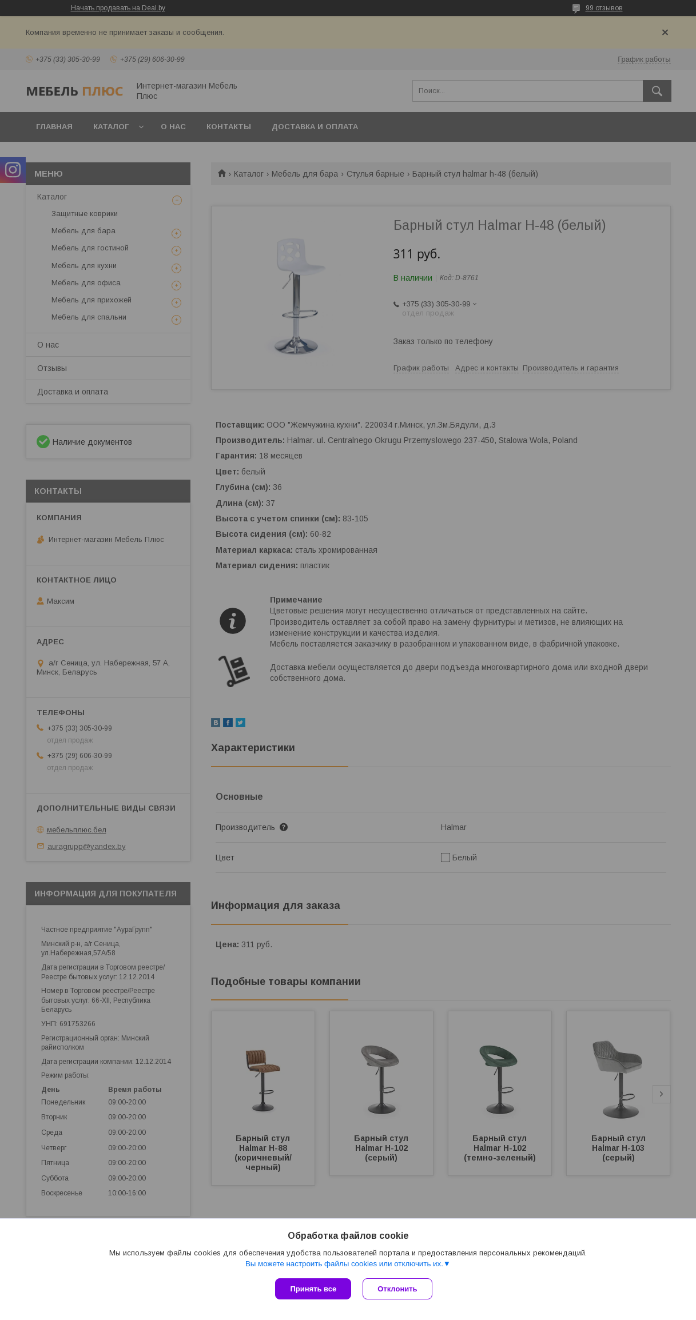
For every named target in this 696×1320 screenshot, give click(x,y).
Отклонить (397, 1289)
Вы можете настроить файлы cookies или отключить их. (344, 1263)
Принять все (313, 1289)
